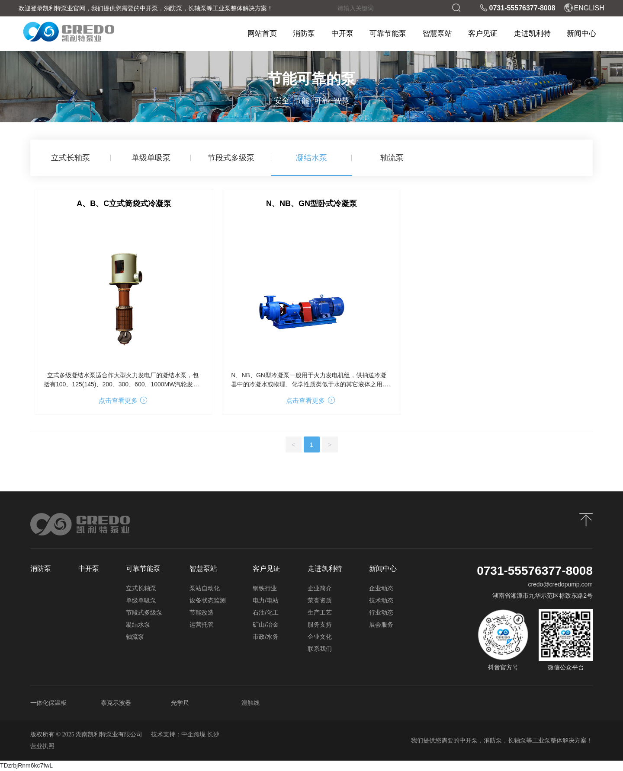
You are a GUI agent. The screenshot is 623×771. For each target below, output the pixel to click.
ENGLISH (584, 8)
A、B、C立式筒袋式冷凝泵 (124, 203)
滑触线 (250, 702)
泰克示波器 (116, 702)
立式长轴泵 (70, 157)
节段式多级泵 (231, 157)
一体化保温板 (48, 702)
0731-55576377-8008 (517, 8)
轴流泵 (392, 157)
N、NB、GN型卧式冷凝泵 (311, 203)
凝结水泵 (311, 157)
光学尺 (180, 702)
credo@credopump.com (560, 584)
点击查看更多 (123, 400)
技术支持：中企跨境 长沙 (185, 734)
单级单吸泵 (151, 157)
